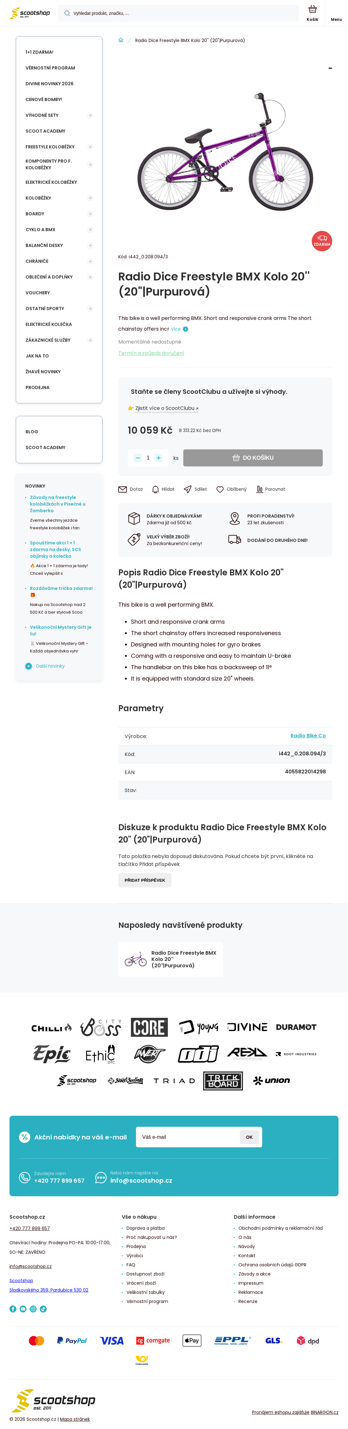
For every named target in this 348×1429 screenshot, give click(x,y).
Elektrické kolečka (49, 324)
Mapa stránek (75, 1419)
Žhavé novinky (43, 372)
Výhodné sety (42, 115)
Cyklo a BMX (41, 229)
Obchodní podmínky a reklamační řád (281, 1228)
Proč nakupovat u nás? (152, 1237)
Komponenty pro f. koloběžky (49, 164)
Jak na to (37, 356)
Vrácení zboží (141, 1283)
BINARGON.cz (325, 1412)
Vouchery (38, 293)
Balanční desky (44, 245)
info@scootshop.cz (141, 1180)
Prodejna (38, 387)
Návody (247, 1246)
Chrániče (37, 261)
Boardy (35, 214)
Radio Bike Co (308, 735)
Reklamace (251, 1292)
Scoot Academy (45, 131)
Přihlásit (249, 1137)
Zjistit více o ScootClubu (164, 408)
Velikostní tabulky (146, 1292)
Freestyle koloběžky (50, 147)
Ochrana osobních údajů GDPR (272, 1265)
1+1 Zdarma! (39, 52)
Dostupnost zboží (145, 1274)
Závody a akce (255, 1274)
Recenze (248, 1301)
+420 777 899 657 (59, 1181)
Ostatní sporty (45, 308)
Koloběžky (38, 198)
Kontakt (247, 1255)
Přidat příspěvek (145, 880)
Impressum (251, 1283)
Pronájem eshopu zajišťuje (281, 1412)
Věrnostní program (50, 68)
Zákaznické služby (48, 340)
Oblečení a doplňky (49, 277)
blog (32, 432)
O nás (245, 1237)
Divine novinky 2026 (50, 84)
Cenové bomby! (44, 99)
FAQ (131, 1265)
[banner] (29, 14)
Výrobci (135, 1255)
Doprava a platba (146, 1228)
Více (176, 329)
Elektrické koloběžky (51, 182)
